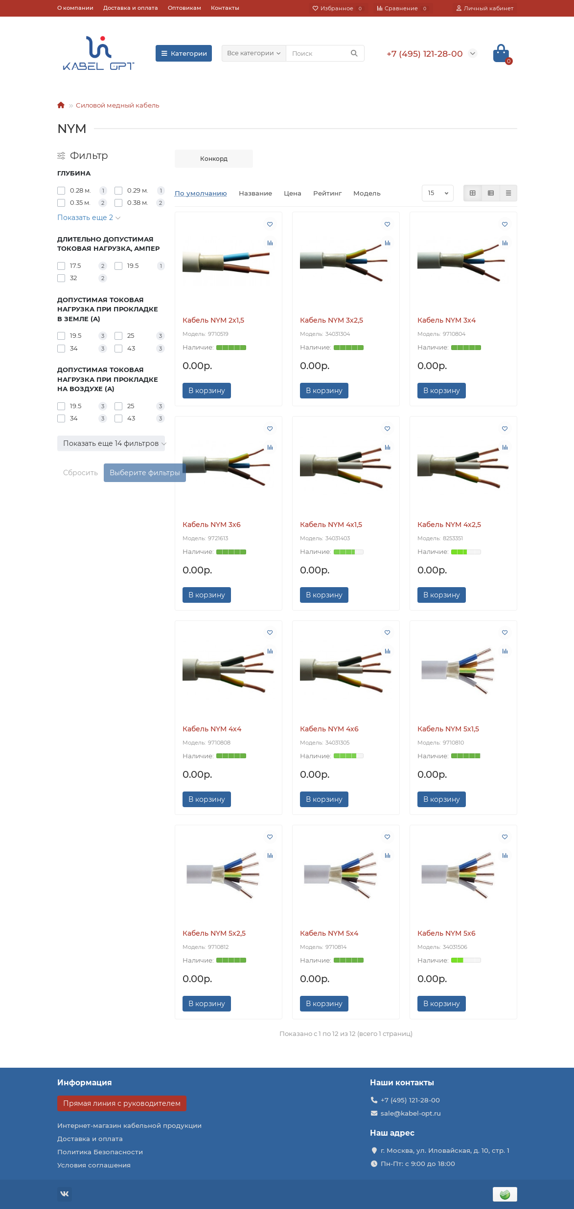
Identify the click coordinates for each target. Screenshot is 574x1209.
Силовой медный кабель (117, 105)
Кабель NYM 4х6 (329, 729)
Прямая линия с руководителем (122, 1103)
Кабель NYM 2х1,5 (213, 320)
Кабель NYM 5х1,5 (448, 729)
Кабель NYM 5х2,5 (214, 933)
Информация (84, 1082)
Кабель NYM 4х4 (212, 729)
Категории (184, 53)
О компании (75, 7)
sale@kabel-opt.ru (411, 1113)
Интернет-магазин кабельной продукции (129, 1125)
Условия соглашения (94, 1165)
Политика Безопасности (100, 1152)
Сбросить (80, 472)
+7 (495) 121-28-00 (410, 1100)
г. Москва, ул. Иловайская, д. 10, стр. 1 (445, 1150)
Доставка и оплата (130, 7)
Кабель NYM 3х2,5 (331, 320)
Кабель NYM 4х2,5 (449, 524)
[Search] (325, 53)
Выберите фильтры (145, 472)
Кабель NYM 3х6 (212, 524)
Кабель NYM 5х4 (329, 933)
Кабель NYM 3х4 (446, 320)
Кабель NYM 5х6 (446, 933)
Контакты (225, 7)
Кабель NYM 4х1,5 (331, 524)
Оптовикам (184, 7)
